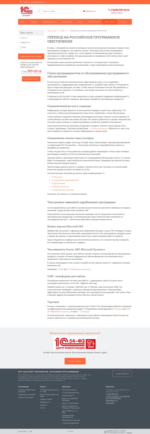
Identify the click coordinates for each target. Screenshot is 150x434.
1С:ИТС (42, 408)
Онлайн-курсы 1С (68, 395)
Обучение (66, 386)
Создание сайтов (46, 399)
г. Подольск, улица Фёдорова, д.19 (33, 2)
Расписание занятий (69, 389)
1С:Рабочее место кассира (63, 189)
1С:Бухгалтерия (58, 183)
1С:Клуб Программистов (70, 392)
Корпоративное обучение (71, 420)
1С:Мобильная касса (60, 186)
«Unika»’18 (123, 430)
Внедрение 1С (45, 402)
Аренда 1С (43, 405)
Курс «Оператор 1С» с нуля (69, 411)
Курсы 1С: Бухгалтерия (70, 403)
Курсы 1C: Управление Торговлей (70, 399)
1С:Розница (56, 177)
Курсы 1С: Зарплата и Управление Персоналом (71, 407)
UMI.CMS (129, 432)
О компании (23, 386)
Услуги (43, 386)
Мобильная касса (63, 311)
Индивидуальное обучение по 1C (68, 416)
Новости (24, 38)
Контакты (110, 386)
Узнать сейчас (75, 361)
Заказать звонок (116, 13)
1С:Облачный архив (99, 128)
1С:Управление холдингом (79, 269)
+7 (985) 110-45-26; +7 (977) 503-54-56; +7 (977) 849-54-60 (118, 397)
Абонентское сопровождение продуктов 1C (75, 332)
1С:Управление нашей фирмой (65, 180)
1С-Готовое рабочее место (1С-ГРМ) (49, 390)
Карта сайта (110, 403)
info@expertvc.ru (112, 400)
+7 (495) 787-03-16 (112, 394)
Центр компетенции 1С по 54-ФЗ (49, 395)
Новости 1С (25, 42)
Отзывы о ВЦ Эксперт (26, 397)
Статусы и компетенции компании (26, 390)
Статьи (23, 47)
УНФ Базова (117, 308)
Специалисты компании (26, 394)
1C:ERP (61, 269)
